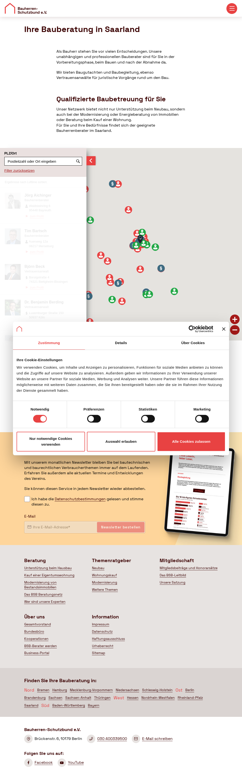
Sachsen (55, 697)
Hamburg (59, 690)
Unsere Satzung (172, 582)
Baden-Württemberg (68, 705)
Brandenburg (35, 697)
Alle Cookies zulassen (191, 441)
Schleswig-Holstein (157, 690)
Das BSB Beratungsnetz (43, 594)
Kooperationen (36, 638)
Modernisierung (104, 582)
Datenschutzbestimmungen (80, 498)
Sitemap (98, 653)
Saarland (31, 705)
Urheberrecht (102, 646)
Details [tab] (121, 343)
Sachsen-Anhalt (78, 697)
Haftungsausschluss (108, 638)
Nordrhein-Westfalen (158, 697)
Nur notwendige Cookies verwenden (50, 441)
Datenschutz (102, 631)
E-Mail (30, 516)
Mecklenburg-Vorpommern (91, 690)
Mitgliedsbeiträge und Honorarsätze (189, 568)
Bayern (93, 705)
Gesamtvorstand (37, 624)
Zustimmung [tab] (49, 343)
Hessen (133, 697)
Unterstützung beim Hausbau (48, 568)
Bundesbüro (34, 631)
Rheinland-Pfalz (190, 697)
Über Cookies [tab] (193, 343)
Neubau (98, 568)
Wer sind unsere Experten (45, 601)
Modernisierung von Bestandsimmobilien (40, 584)
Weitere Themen (105, 589)
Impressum (100, 624)
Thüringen (102, 697)
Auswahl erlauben (121, 441)
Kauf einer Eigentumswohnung (49, 575)
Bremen (43, 690)
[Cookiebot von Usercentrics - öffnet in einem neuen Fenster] (192, 329)
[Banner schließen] (223, 329)
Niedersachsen (127, 690)
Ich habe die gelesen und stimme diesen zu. (87, 501)
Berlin (189, 690)
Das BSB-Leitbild (173, 575)
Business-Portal (36, 653)
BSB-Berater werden (40, 646)
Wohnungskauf (104, 575)
